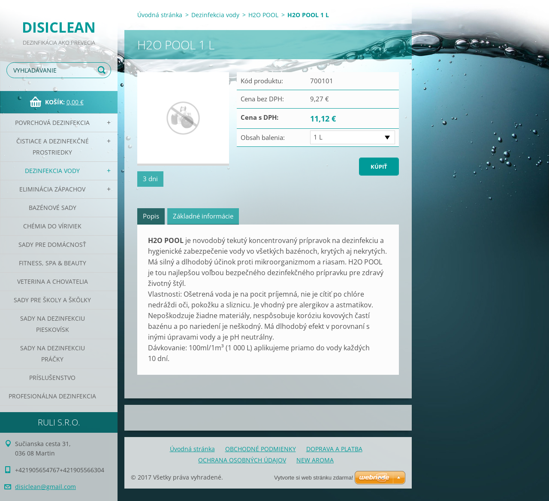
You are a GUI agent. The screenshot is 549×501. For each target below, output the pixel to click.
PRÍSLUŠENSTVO (52, 377)
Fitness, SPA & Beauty (52, 263)
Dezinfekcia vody (52, 171)
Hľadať (103, 70)
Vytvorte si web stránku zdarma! (313, 477)
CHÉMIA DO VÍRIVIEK (52, 226)
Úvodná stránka (159, 15)
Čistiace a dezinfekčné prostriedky (52, 146)
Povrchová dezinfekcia (52, 122)
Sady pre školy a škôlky (52, 300)
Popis (151, 216)
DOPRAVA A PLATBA (334, 449)
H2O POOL (263, 15)
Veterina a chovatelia (52, 281)
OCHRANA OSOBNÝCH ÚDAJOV (242, 460)
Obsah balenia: (263, 137)
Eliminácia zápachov (52, 189)
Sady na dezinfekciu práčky (52, 353)
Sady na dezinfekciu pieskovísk (52, 324)
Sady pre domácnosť (52, 244)
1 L (318, 137)
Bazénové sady (52, 207)
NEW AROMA (315, 460)
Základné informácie (203, 216)
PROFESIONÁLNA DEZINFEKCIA (52, 396)
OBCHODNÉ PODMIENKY (260, 449)
